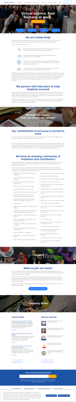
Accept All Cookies (64, 395)
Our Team (20, 30)
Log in (67, 2)
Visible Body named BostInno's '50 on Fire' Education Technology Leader (55, 330)
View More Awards (47, 362)
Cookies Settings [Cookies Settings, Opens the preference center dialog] (51, 395)
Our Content (32, 30)
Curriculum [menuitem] (28, 2)
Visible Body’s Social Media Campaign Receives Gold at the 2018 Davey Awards (55, 352)
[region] (38, 395)
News (55, 30)
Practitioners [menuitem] (53, 2)
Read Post (14, 330)
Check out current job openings (38, 289)
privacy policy (33, 383)
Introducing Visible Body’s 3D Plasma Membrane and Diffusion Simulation (23, 322)
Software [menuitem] (20, 2)
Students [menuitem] (44, 2)
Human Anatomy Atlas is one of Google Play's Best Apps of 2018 (55, 344)
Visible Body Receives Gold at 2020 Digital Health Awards (54, 321)
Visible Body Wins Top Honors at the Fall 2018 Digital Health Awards (55, 337)
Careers (44, 30)
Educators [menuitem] (37, 2)
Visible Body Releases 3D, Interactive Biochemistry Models (23, 347)
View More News (17, 362)
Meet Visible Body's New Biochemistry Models (19, 334)
